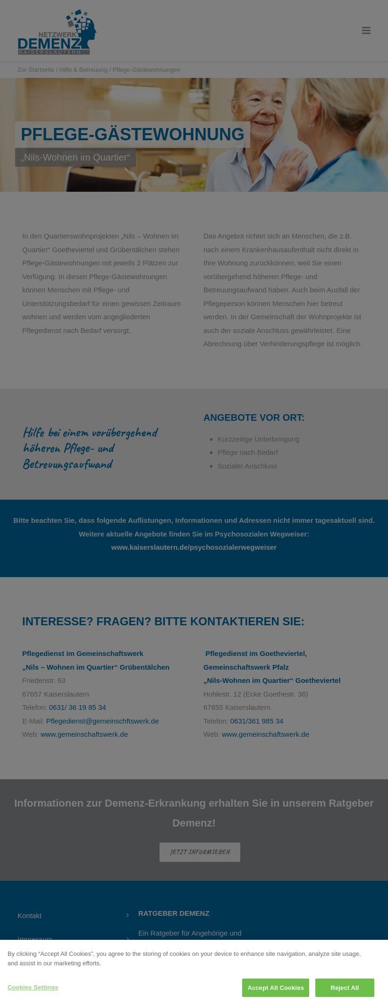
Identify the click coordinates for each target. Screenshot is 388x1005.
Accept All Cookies (275, 992)
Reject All (344, 992)
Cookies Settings (33, 992)
